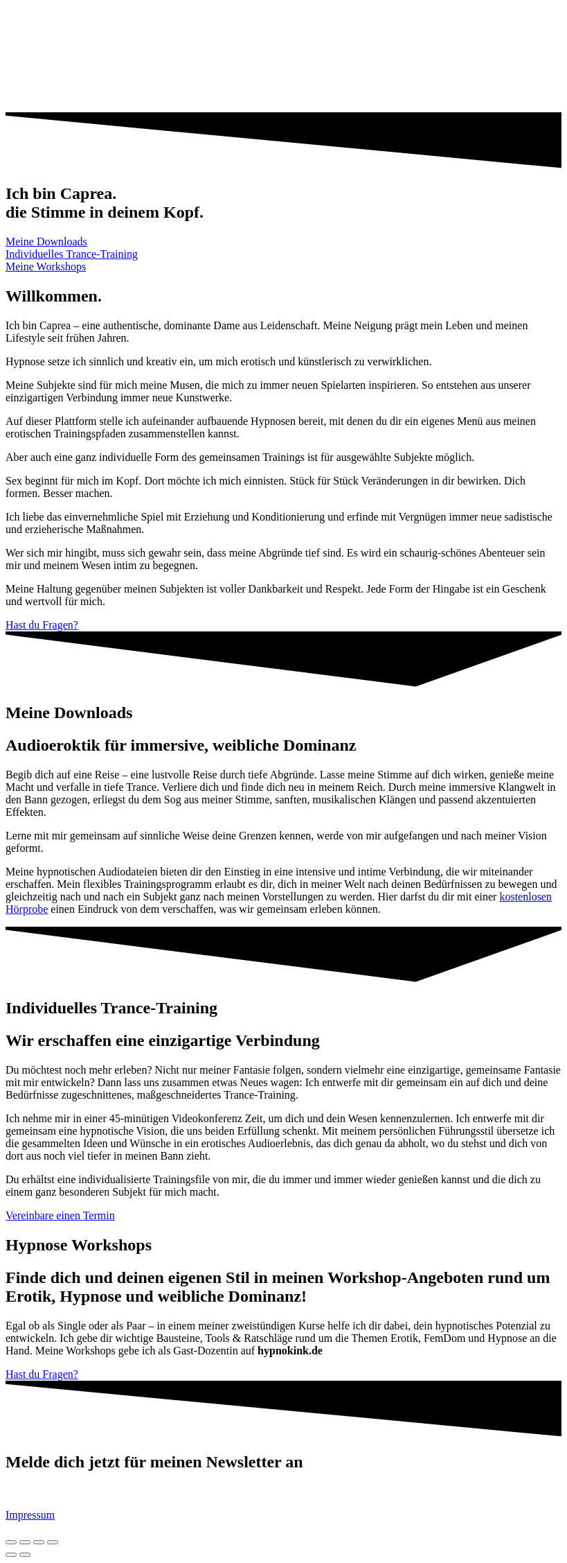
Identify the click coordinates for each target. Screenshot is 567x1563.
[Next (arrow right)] (24, 1555)
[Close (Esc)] (11, 1542)
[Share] (24, 1542)
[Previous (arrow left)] (11, 1555)
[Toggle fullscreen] (38, 1542)
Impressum (30, 1515)
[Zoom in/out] (52, 1542)
